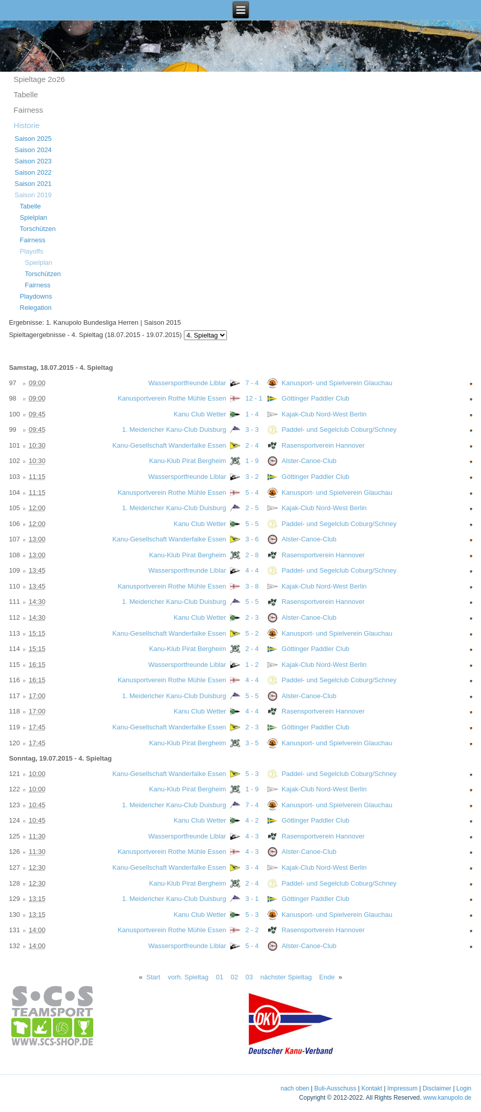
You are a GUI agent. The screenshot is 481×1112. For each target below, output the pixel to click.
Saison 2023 (33, 161)
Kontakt (371, 1088)
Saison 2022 (33, 172)
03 (249, 977)
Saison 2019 (33, 195)
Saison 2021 (33, 183)
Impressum (402, 1088)
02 (234, 977)
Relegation (36, 307)
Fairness (29, 110)
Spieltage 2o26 (39, 79)
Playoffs (32, 251)
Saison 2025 (33, 138)
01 (219, 977)
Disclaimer (437, 1088)
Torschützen (38, 229)
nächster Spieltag (285, 977)
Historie (27, 125)
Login (463, 1088)
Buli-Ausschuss (336, 1088)
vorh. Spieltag (188, 977)
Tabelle (26, 94)
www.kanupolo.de (447, 1097)
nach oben (295, 1088)
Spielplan (34, 217)
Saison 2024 (33, 150)
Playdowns (36, 296)
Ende (326, 977)
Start (153, 977)
